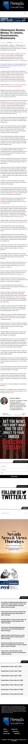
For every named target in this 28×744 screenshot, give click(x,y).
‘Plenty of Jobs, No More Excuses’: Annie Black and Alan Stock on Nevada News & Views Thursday (13, 637)
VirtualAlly (14, 740)
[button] (25, 13)
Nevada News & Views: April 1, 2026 (11, 675)
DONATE (17, 733)
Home (5, 729)
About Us (14, 729)
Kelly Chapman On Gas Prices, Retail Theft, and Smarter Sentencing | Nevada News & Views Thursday (13, 613)
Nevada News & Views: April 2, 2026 (11, 671)
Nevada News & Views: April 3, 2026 (11, 666)
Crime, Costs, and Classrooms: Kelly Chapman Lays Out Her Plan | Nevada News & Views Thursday (13, 652)
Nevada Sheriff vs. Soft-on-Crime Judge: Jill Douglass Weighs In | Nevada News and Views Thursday (13, 621)
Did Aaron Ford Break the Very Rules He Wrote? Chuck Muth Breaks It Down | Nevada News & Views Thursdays (14, 644)
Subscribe (6, 733)
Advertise (16, 731)
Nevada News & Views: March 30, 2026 (12, 685)
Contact (5, 731)
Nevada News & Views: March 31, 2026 (12, 680)
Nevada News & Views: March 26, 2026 (12, 694)
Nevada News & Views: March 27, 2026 (12, 689)
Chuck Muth (10, 42)
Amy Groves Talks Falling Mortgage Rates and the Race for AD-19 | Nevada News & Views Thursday (13, 629)
